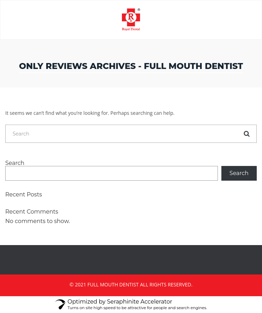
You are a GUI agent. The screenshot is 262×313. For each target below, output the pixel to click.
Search (15, 163)
